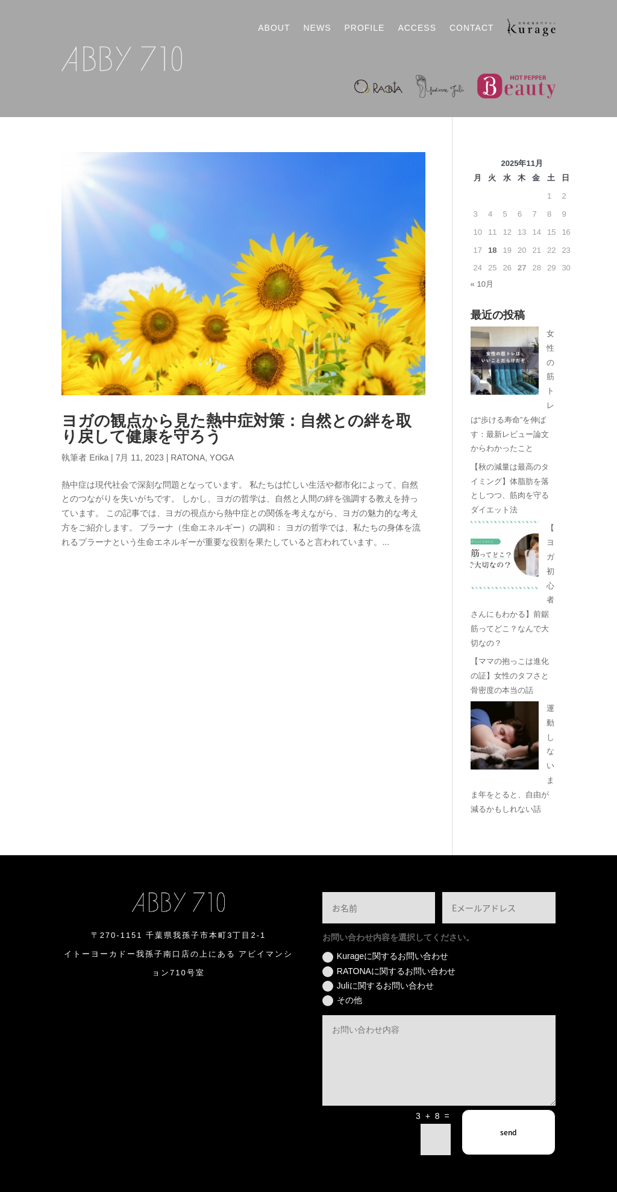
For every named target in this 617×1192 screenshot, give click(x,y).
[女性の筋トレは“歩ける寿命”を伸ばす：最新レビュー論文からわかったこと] (505, 363)
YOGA (222, 457)
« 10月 (482, 283)
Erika (98, 457)
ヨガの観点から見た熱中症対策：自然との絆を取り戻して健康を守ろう (236, 428)
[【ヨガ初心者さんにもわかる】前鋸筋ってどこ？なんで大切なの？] (505, 557)
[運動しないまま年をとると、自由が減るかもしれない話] (505, 737)
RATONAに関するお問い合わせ (389, 971)
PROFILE (364, 28)
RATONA (188, 457)
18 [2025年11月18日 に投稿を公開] (492, 250)
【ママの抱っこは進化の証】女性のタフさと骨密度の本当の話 (510, 676)
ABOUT (274, 28)
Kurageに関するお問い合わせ (385, 956)
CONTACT (471, 28)
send (508, 1132)
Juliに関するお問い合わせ (378, 986)
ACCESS (417, 28)
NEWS (317, 28)
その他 (342, 1000)
